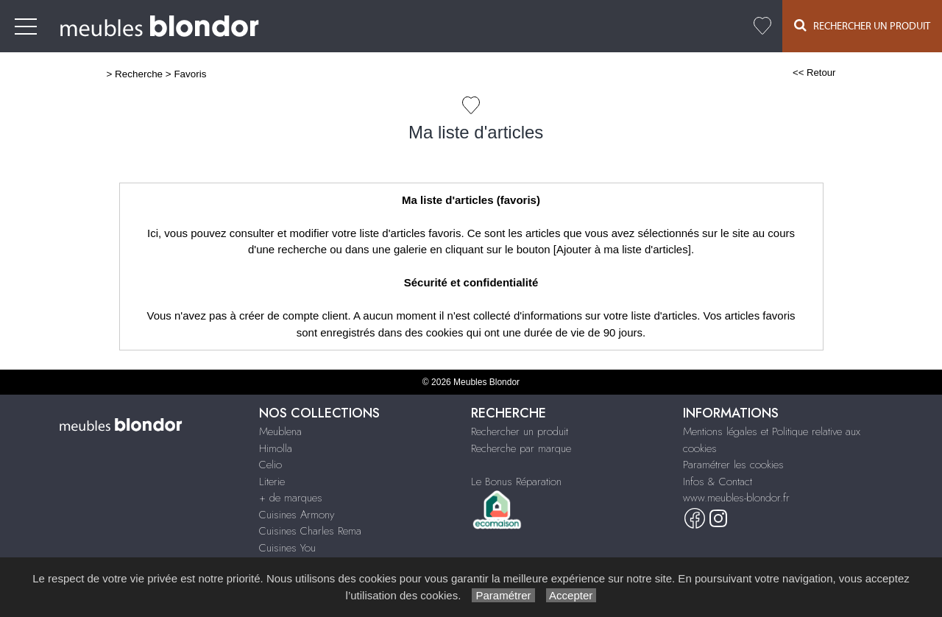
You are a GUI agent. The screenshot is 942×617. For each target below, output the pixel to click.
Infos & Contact (717, 481)
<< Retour (814, 72)
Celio (270, 464)
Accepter (571, 595)
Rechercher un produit (519, 431)
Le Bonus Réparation (516, 481)
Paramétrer (503, 595)
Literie (272, 481)
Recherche (139, 74)
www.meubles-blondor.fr (736, 498)
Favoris (190, 74)
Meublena (280, 431)
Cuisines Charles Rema (310, 531)
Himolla (275, 448)
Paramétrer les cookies (733, 464)
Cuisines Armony (296, 515)
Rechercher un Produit (862, 25)
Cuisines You (287, 548)
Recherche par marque (521, 448)
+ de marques (290, 498)
